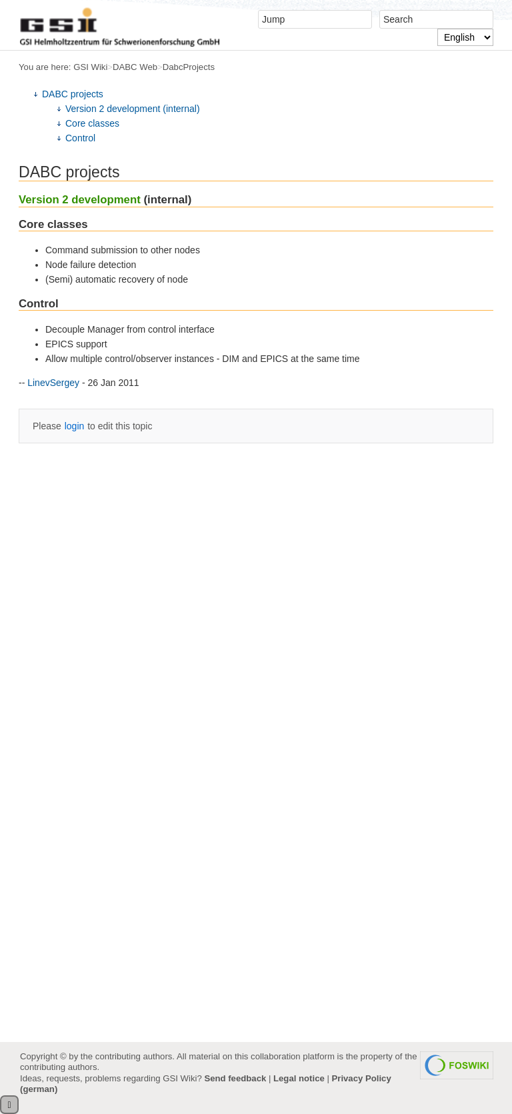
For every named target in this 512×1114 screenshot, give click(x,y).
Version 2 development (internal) (132, 108)
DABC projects (72, 94)
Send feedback (235, 1078)
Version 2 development (80, 199)
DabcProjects (189, 67)
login (75, 426)
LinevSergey (53, 382)
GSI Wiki (90, 67)
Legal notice (299, 1078)
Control (80, 138)
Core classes (92, 123)
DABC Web (135, 67)
